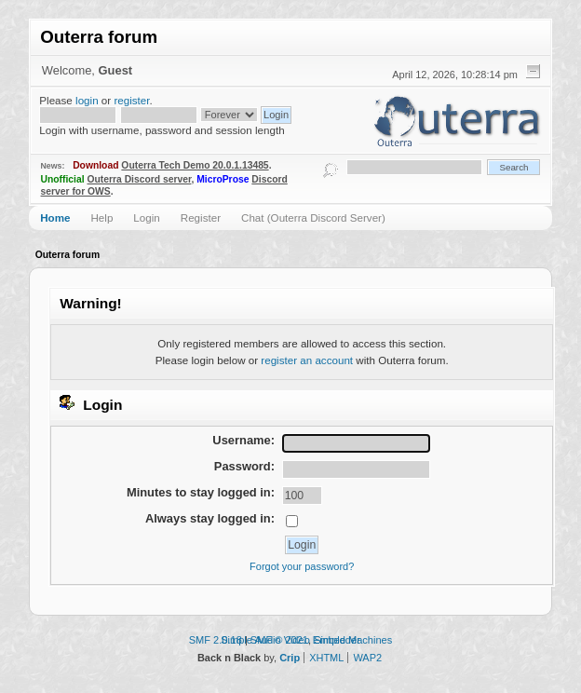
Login (146, 217)
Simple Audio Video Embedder (290, 639)
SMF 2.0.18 (215, 639)
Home (55, 217)
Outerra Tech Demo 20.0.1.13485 (194, 165)
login (87, 100)
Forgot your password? (302, 566)
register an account (307, 360)
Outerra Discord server (139, 179)
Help (101, 217)
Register (201, 217)
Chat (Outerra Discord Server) (313, 217)
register (131, 100)
